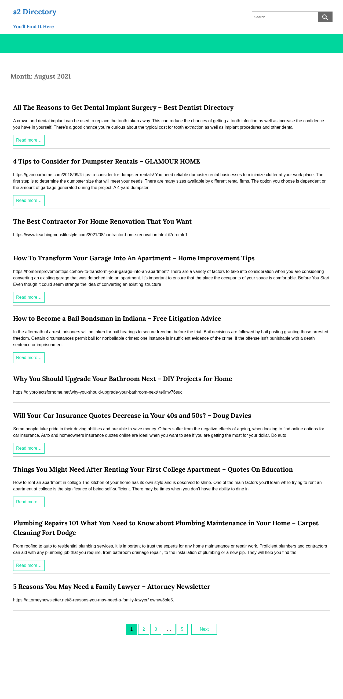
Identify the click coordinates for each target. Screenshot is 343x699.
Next (204, 629)
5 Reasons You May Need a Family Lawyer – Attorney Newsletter (111, 586)
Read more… (29, 140)
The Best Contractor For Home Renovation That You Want (102, 221)
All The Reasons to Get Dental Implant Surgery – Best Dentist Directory (123, 107)
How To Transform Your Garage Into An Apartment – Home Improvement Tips (134, 258)
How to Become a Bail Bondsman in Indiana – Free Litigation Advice (117, 318)
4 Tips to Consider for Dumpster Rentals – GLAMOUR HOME (106, 161)
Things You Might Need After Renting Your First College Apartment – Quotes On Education (153, 469)
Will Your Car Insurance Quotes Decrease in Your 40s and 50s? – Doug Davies (132, 415)
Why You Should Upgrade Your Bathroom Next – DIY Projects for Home (122, 379)
